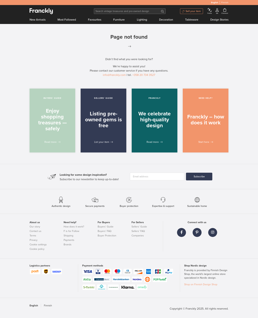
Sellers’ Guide (139, 226)
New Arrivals (38, 19)
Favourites (94, 19)
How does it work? (74, 226)
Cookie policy (37, 249)
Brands (67, 244)
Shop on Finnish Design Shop (200, 284)
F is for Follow (71, 231)
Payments (69, 240)
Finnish (48, 305)
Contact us (35, 231)
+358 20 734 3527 (143, 75)
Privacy (33, 240)
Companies (138, 235)
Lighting (142, 19)
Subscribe (199, 176)
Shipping (68, 235)
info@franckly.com (114, 75)
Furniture (119, 19)
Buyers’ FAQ (104, 231)
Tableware (191, 19)
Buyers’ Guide (105, 226)
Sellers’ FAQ (138, 231)
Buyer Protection (107, 235)
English (34, 305)
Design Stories (219, 19)
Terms (33, 235)
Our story (35, 226)
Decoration (166, 19)
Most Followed (67, 19)
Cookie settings (38, 244)
